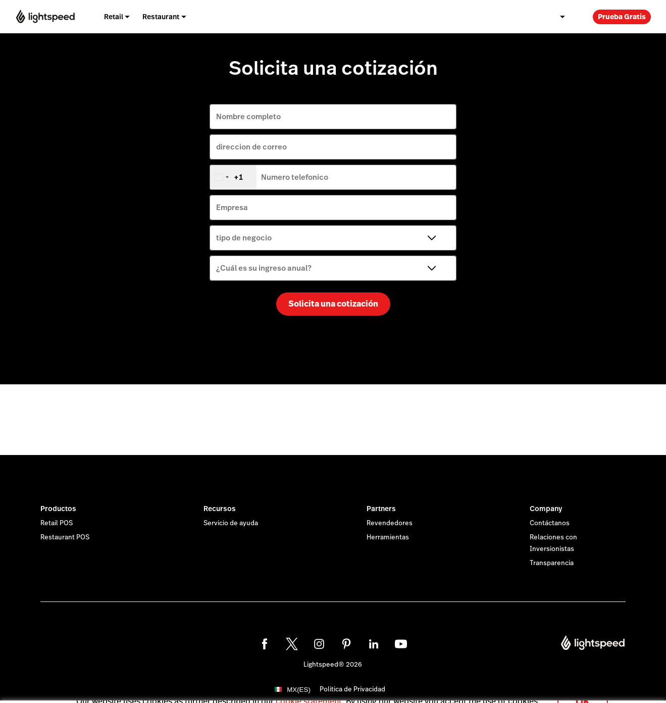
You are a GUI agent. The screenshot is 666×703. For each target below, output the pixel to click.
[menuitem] (562, 16)
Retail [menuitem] (113, 17)
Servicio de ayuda (230, 523)
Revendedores (390, 523)
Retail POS (56, 523)
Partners (381, 509)
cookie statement (309, 689)
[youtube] (400, 643)
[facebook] (264, 643)
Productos (58, 509)
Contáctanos (550, 523)
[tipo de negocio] (333, 238)
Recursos (219, 509)
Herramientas (388, 537)
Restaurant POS (64, 537)
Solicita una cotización (333, 304)
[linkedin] (373, 643)
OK (583, 689)
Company (546, 509)
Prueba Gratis (622, 17)
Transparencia (552, 563)
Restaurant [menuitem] (160, 17)
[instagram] (319, 643)
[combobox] (233, 177)
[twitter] (291, 643)
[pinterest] (346, 643)
